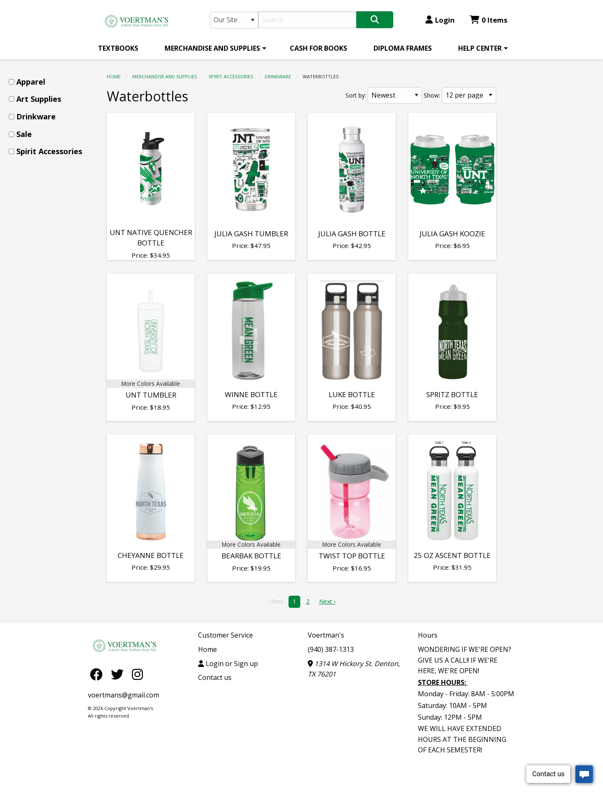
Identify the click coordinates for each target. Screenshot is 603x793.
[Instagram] (137, 673)
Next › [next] (327, 601)
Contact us (215, 677)
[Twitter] (119, 673)
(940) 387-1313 (331, 649)
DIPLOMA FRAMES (403, 48)
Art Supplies (38, 99)
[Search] (307, 19)
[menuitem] (118, 48)
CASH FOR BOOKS (318, 48)
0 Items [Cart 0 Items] (489, 20)
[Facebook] (98, 673)
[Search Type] (234, 20)
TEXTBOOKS (118, 48)
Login (440, 20)
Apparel (30, 82)
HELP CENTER (480, 48)
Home (114, 76)
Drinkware (278, 76)
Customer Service (225, 635)
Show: (432, 95)
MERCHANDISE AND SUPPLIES (212, 48)
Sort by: (355, 95)
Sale (24, 134)
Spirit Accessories (231, 76)
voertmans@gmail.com (123, 695)
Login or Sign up (228, 663)
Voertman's (326, 635)
